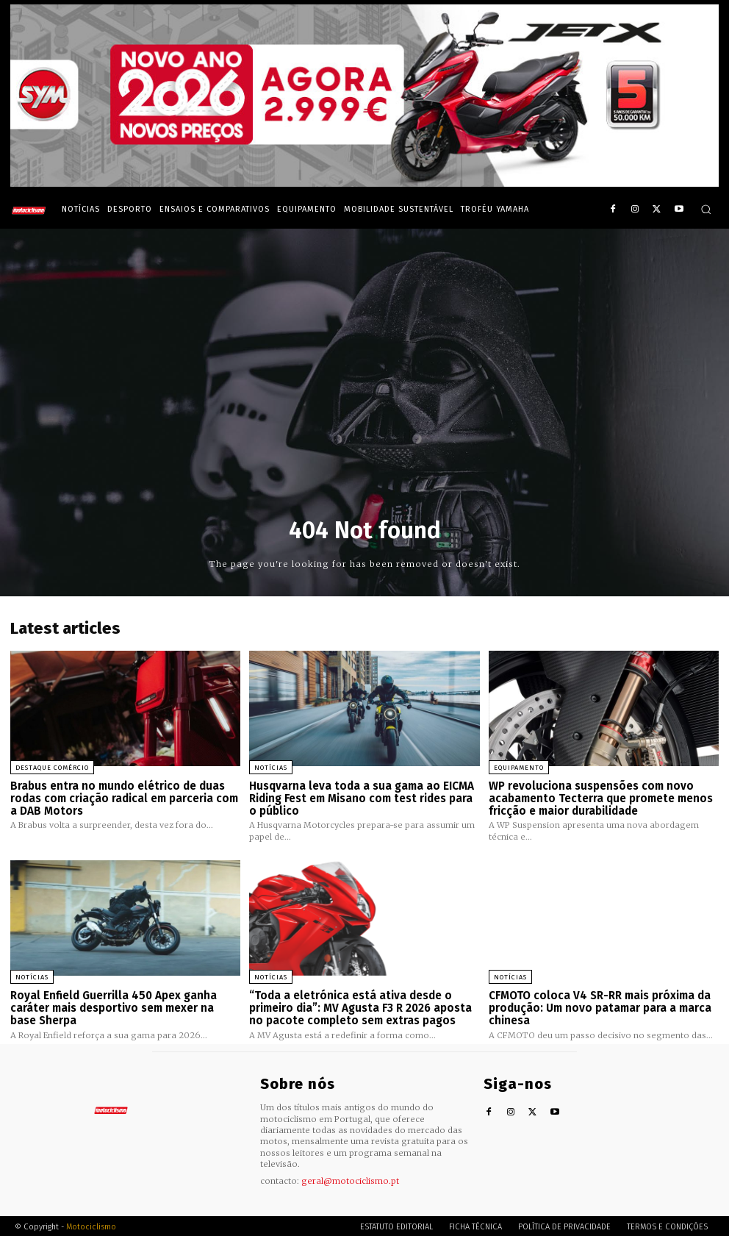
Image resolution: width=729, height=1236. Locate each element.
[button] (706, 209)
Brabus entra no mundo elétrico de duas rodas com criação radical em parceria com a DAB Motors (124, 798)
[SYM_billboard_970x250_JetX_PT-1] (364, 183)
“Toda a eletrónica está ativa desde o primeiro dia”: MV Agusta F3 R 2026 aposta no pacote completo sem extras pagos (360, 1007)
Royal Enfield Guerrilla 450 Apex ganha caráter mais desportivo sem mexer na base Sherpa (113, 1007)
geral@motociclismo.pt (350, 1179)
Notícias (270, 767)
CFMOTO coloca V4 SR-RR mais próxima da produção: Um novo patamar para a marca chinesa (600, 1007)
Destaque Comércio (52, 767)
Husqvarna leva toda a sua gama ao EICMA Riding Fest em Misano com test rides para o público (361, 798)
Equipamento (519, 767)
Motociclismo (91, 1224)
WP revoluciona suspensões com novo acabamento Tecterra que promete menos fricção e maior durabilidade (600, 798)
